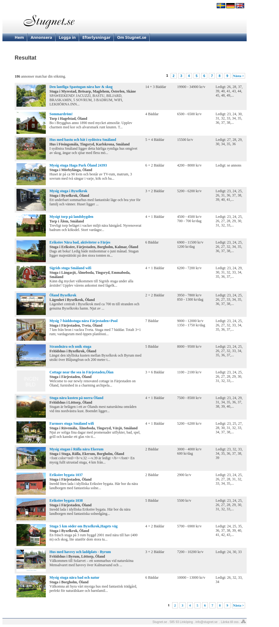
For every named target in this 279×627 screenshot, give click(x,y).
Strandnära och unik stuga (70, 346)
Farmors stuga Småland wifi (71, 423)
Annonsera (41, 37)
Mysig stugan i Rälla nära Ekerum (76, 449)
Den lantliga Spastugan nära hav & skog (81, 87)
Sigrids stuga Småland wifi (70, 268)
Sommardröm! (61, 114)
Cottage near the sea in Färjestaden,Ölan (81, 372)
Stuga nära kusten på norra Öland (76, 398)
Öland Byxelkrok (62, 295)
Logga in (67, 37)
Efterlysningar (96, 37)
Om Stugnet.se (132, 37)
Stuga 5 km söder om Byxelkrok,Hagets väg (83, 526)
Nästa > (238, 76)
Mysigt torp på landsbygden (71, 217)
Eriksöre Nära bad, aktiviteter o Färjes (80, 242)
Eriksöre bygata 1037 (66, 475)
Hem (19, 37)
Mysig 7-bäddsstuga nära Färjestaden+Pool (83, 321)
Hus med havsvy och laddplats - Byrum (80, 552)
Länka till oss (230, 622)
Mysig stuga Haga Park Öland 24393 (78, 165)
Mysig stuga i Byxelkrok (68, 191)
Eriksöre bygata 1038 (66, 500)
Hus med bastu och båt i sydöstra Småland (82, 140)
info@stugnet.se (206, 622)
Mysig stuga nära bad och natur (74, 577)
